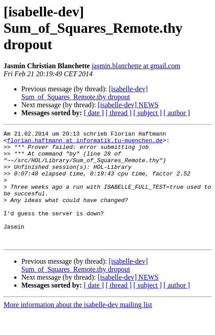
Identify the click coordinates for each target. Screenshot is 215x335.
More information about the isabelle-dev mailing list (78, 327)
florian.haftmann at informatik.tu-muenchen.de (85, 143)
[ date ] (94, 113)
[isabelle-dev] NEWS (128, 105)
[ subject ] (147, 113)
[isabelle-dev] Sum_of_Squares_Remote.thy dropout (84, 93)
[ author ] (177, 113)
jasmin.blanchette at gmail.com (136, 66)
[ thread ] (119, 113)
